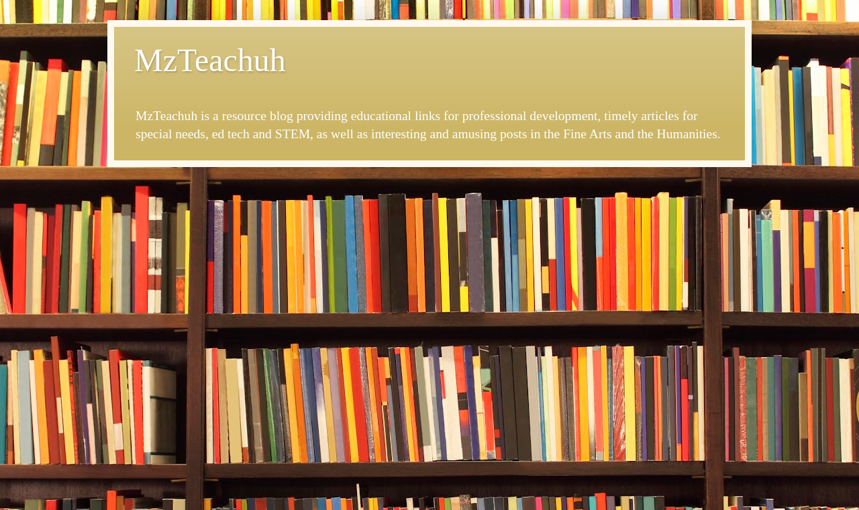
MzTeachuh (210, 60)
